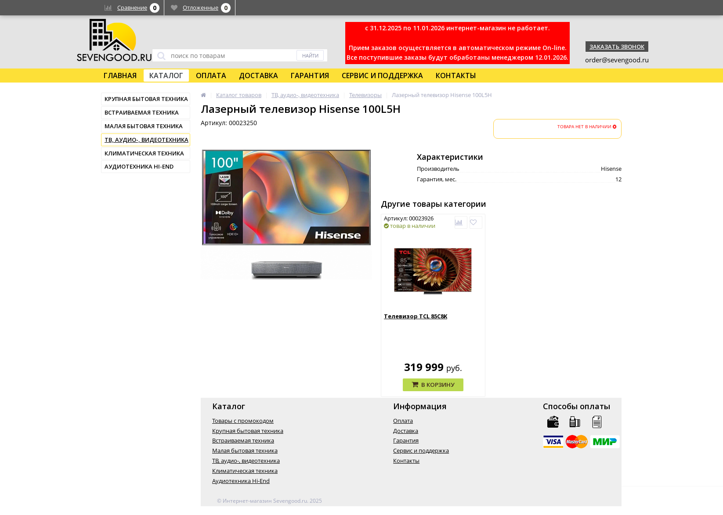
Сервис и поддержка (382, 75)
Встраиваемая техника (142, 112)
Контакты (456, 75)
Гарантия (310, 75)
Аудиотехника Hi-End (139, 166)
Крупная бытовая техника (146, 99)
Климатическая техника (144, 153)
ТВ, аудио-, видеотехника (146, 140)
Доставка (258, 75)
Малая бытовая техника (144, 126)
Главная (120, 75)
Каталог (166, 75)
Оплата (211, 75)
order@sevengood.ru (617, 59)
